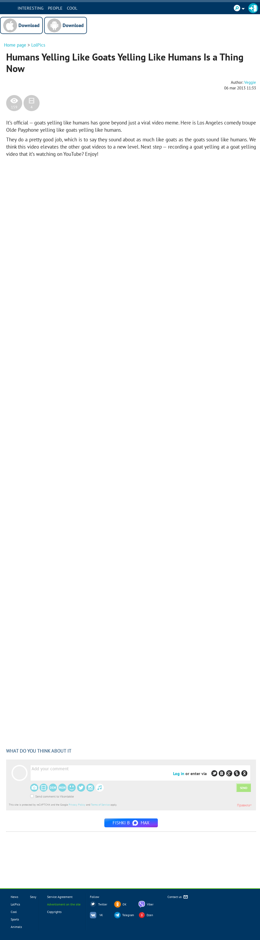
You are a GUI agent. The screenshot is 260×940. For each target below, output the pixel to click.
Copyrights (54, 912)
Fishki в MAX (131, 823)
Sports (15, 919)
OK (125, 904)
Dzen (150, 915)
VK (101, 915)
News (14, 897)
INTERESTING (43, 8)
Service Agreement (59, 897)
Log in (178, 773)
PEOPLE (67, 8)
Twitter (102, 904)
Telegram (128, 915)
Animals (16, 927)
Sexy (33, 897)
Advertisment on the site (64, 904)
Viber (150, 904)
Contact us (178, 897)
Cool (84, 8)
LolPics (38, 45)
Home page (15, 45)
